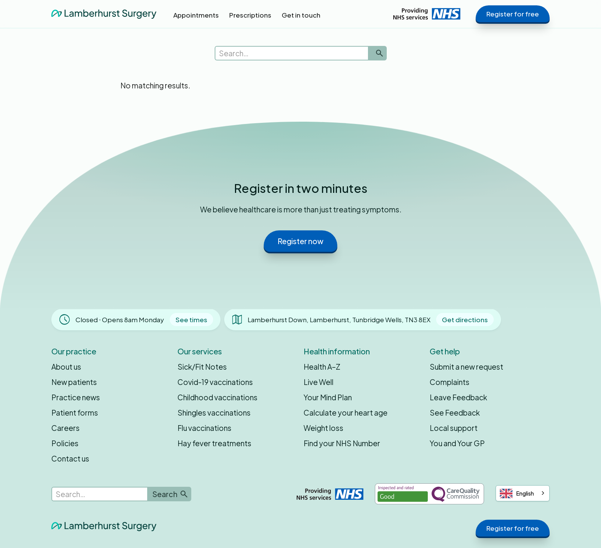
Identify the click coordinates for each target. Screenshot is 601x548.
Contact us (70, 458)
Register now (300, 241)
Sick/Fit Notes (202, 366)
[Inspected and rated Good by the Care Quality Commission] (429, 493)
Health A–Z (322, 366)
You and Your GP (457, 443)
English (517, 493)
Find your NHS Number (342, 443)
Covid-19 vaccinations (215, 382)
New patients (74, 382)
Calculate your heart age (346, 412)
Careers (65, 427)
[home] (103, 14)
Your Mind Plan (328, 397)
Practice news (75, 397)
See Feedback (455, 412)
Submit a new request (466, 366)
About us (66, 366)
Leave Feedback (458, 397)
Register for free (512, 14)
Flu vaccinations (204, 427)
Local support (454, 427)
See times (191, 319)
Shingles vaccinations (214, 412)
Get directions (465, 319)
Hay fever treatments (214, 443)
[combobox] (523, 493)
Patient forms (74, 412)
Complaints (450, 382)
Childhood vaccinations (217, 397)
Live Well (318, 382)
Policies (65, 443)
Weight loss (323, 427)
